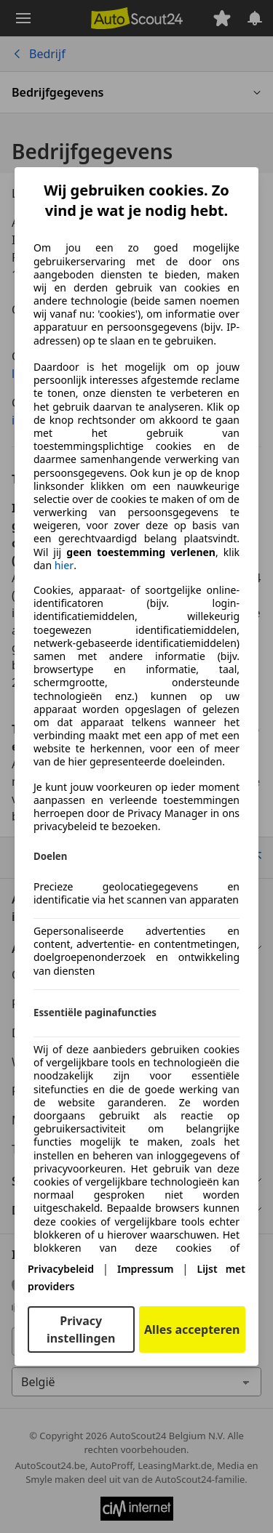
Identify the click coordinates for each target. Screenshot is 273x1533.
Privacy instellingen (81, 1329)
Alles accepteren (192, 1329)
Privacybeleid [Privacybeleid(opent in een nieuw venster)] (61, 1269)
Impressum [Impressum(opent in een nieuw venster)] (145, 1269)
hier (64, 565)
